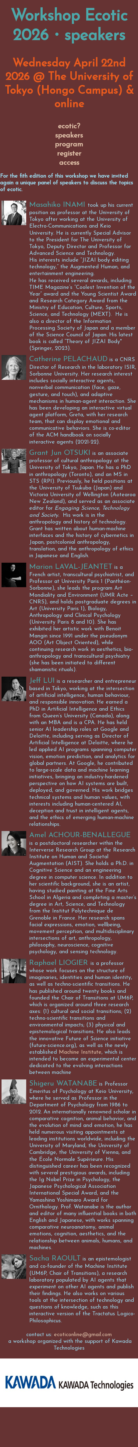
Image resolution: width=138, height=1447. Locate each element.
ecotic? (69, 126)
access (69, 163)
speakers (69, 135)
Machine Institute (80, 1052)
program (69, 144)
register (69, 153)
